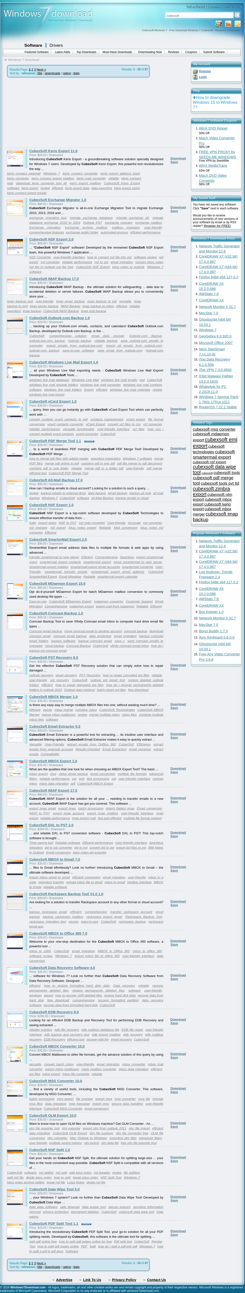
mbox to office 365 (147, 951)
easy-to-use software (78, 350)
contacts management (106, 419)
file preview (84, 1099)
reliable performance (77, 262)
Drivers (56, 45)
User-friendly (116, 523)
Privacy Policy (124, 1280)
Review (156, 1241)
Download (178, 158)
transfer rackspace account (131, 912)
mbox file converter (76, 1074)
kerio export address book (120, 173)
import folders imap (120, 808)
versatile (125, 301)
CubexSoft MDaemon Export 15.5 (57, 584)
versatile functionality (78, 429)
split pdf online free (43, 1241)
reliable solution (40, 1030)
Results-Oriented (88, 749)
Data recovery (124, 985)
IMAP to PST (39, 813)
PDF (84, 1246)
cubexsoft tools (227, 472)
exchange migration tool (48, 218)
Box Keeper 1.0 (211, 612)
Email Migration (70, 576)
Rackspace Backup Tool (143, 917)
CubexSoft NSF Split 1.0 (49, 1150)
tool (142, 380)
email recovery (66, 675)
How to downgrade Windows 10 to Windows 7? (215, 102)
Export (89, 389)
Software (33, 45)
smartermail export (97, 562)
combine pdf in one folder (49, 468)
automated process (114, 232)
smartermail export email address (118, 572)
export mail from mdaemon (115, 606)
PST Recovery (89, 675)
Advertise (64, 1280)
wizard (48, 995)
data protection (100, 636)
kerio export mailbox (85, 183)
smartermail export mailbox (48, 567)
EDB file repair (132, 1030)
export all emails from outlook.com (134, 345)
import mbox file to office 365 (97, 956)
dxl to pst (81, 847)
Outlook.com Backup (145, 336)
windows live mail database (49, 380)
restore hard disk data (120, 995)
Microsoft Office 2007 (216, 343)
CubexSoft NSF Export (93, 267)
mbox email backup (73, 774)
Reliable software (67, 843)
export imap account (68, 813)
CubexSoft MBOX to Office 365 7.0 (58, 933)
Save (174, 162)
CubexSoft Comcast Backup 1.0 (56, 613)
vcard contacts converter (65, 424)
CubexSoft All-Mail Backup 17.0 (56, 480)
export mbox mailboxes (62, 1069)
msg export (65, 1099)
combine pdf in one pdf (98, 463)
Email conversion (149, 808)
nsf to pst (101, 262)
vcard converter (87, 434)
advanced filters (150, 1138)
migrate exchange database (91, 218)
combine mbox (86, 710)
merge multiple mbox (104, 714)
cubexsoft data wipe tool (136, 1212)
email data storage (107, 336)
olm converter (57, 1138)
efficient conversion (86, 877)
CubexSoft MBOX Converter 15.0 (57, 1046)
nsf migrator (38, 528)
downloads (52, 73)
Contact (214, 7)
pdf (73, 783)
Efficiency (144, 744)
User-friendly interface (131, 843)
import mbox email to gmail (49, 877)
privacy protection (56, 1212)
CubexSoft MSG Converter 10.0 (55, 1081)
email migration (122, 262)
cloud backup (54, 646)
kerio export (30, 188)
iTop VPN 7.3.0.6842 (215, 370)
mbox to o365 (40, 951)
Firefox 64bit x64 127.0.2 (218, 277)
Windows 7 (51, 173)
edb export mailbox (106, 1034)
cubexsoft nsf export (209, 462)
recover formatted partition (118, 1000)
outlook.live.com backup (47, 341)
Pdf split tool (123, 1241)
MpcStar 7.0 (208, 313)
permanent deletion (85, 1212)
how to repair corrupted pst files (126, 675)
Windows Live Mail (85, 380)
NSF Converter (40, 257)
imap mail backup (93, 311)
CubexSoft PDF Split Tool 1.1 (53, 1224)
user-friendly (153, 227)
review (45, 188)
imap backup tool (20, 301)
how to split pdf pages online (58, 1246)
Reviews (173, 52)
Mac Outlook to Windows (88, 1138)
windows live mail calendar (130, 389)
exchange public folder (82, 232)
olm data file (110, 1143)
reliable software (55, 887)
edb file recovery (67, 1030)
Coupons (191, 52)
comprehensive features (46, 232)
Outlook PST (92, 222)
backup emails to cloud (132, 498)
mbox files (129, 714)
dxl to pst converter (58, 847)
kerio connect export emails (27, 193)
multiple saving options (65, 1143)
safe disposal (69, 1207)
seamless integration (106, 458)
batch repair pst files (111, 690)
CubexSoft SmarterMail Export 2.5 (58, 539)
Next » (41, 69)
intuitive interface (139, 882)
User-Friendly (54, 744)
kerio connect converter (80, 173)
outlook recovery (41, 675)
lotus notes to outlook (128, 267)
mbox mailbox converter (99, 1069)
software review (145, 257)
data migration (56, 1104)
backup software (63, 641)
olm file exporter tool (44, 1128)
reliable (113, 178)
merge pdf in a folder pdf (104, 468)
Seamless (127, 557)
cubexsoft (207, 473)
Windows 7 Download (23, 60)
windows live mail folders (63, 389)
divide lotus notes (38, 1177)
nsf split (61, 1172)
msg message (79, 1104)
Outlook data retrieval (79, 690)
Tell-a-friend (195, 7)
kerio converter (18, 178)
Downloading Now (150, 52)
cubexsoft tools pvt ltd (220, 483)
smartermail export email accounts (95, 567)
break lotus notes (85, 1177)
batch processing (90, 808)
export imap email (42, 808)
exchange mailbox (148, 222)
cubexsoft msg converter (214, 429)
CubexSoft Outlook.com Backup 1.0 (59, 318)
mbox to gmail (115, 882)
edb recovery (132, 1034)
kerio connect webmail (24, 173)
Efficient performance (97, 843)
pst (74, 779)
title (39, 73)
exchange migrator (118, 222)
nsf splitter (46, 1172)
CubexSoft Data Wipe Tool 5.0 (54, 1189)
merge (47, 710)
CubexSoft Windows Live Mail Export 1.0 (63, 362)
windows (35, 995)
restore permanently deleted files (98, 990)
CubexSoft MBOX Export (95, 783)
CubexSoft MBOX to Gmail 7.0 (54, 859)
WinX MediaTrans (213, 165)
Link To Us (232, 7)
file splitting (132, 1172)
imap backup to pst (102, 301)
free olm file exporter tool (139, 1143)
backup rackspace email (48, 912)
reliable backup (106, 341)
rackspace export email (104, 917)
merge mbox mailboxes (59, 714)
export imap (67, 808)
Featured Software (37, 52)
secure (73, 921)
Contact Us (156, 1280)
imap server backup (44, 306)
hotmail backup (79, 341)
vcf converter (152, 424)
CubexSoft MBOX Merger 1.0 (53, 697)
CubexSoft (36, 336)
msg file (144, 1099)
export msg (103, 1099)
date (76, 73)
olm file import (139, 1128)
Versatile (35, 744)
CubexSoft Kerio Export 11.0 (53, 151)
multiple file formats (132, 774)
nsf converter (50, 262)
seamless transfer (51, 882)
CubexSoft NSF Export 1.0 (51, 505)
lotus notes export (82, 528)
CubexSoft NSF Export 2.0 (51, 239)
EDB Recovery (54, 1039)
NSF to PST (68, 523)
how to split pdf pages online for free (85, 1241)
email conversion (102, 774)
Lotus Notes (75, 1182)
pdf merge (154, 468)
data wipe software (43, 1207)
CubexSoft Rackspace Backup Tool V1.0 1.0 (66, 894)
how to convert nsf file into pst (109, 257)
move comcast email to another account (93, 631)
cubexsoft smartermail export (214, 454)
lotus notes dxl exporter (90, 852)
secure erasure (119, 1207)
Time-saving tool (41, 843)
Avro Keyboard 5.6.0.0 (217, 637)
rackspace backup (132, 921)
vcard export (135, 419)
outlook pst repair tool (107, 680)
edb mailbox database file (100, 1030)
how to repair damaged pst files (79, 685)
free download (138, 690)
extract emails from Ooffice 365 (91, 744)
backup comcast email (95, 641)
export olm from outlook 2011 (105, 1128)
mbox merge (64, 710)
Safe (32, 523)
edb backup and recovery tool (66, 1034)
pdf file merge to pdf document (139, 463)
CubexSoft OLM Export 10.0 (52, 1115)
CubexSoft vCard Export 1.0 (53, 401)
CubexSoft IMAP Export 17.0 (53, 790)
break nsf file (56, 1182)
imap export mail (84, 818)
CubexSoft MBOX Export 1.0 (53, 761)
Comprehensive (106, 557)
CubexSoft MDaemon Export (70, 601)
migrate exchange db (132, 218)
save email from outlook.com (120, 350)
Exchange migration (44, 227)
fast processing (98, 779)
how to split (62, 1177)
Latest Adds (62, 52)
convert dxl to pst (101, 847)
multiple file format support (143, 818)
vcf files (139, 429)
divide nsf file (96, 1182)
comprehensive (96, 912)
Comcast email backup (45, 631)
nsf (114, 779)
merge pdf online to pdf (62, 463)
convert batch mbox (59, 1064)
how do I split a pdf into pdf (117, 1246)
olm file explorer (101, 1133)
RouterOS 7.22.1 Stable (218, 407)
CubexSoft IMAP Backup (61, 311)
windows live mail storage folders (53, 385)
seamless (14, 311)
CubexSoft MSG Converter (63, 1108)
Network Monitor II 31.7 (217, 307)
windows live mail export (46, 394)
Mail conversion (125, 528)
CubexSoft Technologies (117, 710)
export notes (47, 523)
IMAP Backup (70, 306)
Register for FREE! (217, 226)
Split (92, 1246)
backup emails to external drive (63, 493)
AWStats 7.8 (209, 294)
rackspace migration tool (47, 921)
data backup (97, 493)
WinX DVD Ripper (213, 128)
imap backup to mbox (98, 306)
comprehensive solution (68, 336)
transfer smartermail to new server (54, 557)
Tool (32, 1246)
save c (120, 641)
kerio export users (127, 188)
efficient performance (145, 232)
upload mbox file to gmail (84, 882)
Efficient (50, 532)
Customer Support (139, 601)
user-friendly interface (69, 257)
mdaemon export (81, 606)
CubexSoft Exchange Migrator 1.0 (57, 200)
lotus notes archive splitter (26, 1182)
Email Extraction (114, 749)
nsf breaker (102, 1172)
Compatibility (50, 754)
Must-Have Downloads (117, 52)
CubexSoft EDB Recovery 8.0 (54, 1012)
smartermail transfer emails (66, 572)
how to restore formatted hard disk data (77, 985)
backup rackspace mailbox (63, 917)
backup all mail (140, 493)
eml (81, 779)
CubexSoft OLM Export (70, 1133)
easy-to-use (89, 921)
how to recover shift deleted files (78, 995)
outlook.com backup (44, 350)
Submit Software (214, 52)
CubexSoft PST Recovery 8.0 (53, 658)
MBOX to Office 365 (114, 951)
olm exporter (71, 1128)
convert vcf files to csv (124, 424)
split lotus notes (80, 1172)
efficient (57, 188)
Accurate (134, 523)
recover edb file (98, 1039)
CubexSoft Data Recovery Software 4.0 (62, 968)
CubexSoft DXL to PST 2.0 (51, 825)
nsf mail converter (92, 523)
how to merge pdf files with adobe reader (58, 458)
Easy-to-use (38, 601)
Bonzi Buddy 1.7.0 (213, 631)
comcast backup (135, 631)
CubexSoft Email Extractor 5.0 (54, 726)
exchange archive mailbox (86, 227)
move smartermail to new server (138, 562)
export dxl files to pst (131, 847)
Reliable (105, 528)
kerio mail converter (91, 178)
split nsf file (15, 1177)
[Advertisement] (46, 112)
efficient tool (38, 473)
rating (67, 73)
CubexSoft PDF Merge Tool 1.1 (55, 441)
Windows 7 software (137, 458)
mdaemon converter (108, 601)
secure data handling (127, 1104)
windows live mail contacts (142, 385)
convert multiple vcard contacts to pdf (58, 419)
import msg (100, 1104)
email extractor (140, 749)
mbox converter (133, 1064)
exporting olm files (123, 1138)
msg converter (125, 1099)
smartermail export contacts (60, 562)
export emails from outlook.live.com (74, 345)
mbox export (38, 774)
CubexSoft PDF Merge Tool (68, 473)
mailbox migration (126, 227)
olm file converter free (132, 1133)
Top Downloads (86, 52)
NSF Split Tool (111, 1177)
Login (203, 77)
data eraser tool (94, 1207)
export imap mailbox (102, 813)
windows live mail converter (100, 385)
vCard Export (95, 424)
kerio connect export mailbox (52, 178)
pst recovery (59, 680)
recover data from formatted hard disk (71, 1005)
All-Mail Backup (102, 498)
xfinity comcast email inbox (129, 646)
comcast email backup (70, 636)
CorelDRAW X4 (211, 300)
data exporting (101, 188)
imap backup (32, 311)
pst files (34, 1074)
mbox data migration (54, 783)
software (13, 188)
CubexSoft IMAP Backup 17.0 (54, 279)
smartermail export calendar (117, 576)
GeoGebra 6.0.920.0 (215, 336)
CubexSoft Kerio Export (122, 183)
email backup (117, 493)
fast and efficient (109, 818)
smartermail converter (137, 567)
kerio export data (77, 188)
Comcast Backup (78, 646)
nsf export (58, 528)
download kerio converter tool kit (41, 183)
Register (205, 71)
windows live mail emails (119, 380)
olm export (91, 1143)
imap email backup (70, 301)
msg (53, 774)
